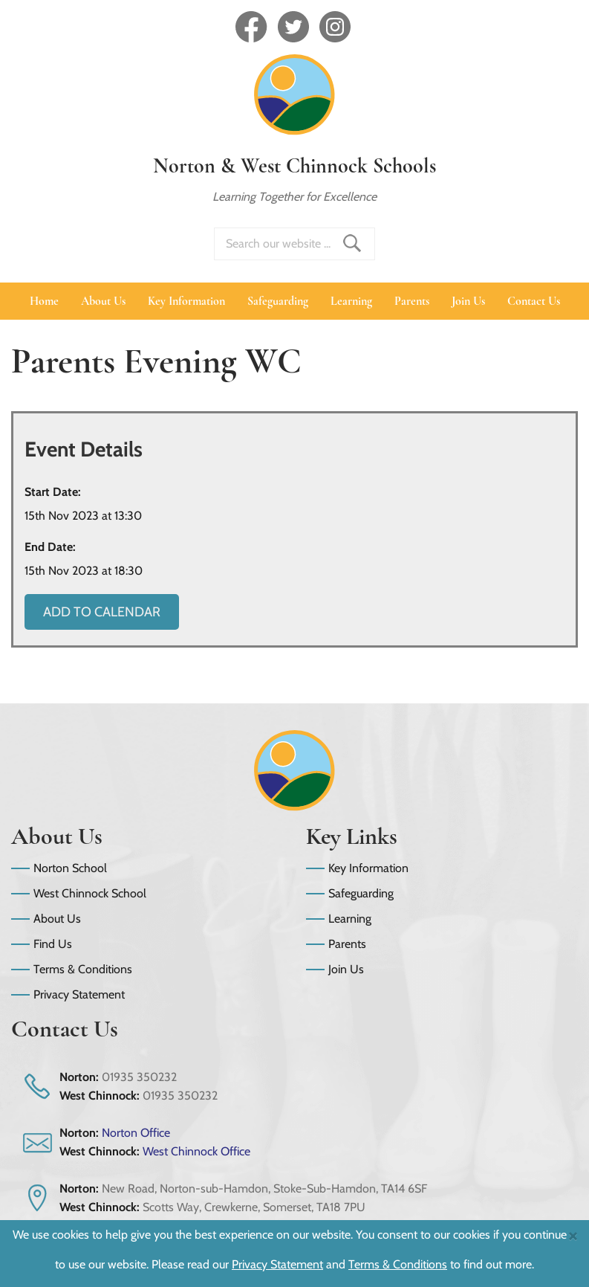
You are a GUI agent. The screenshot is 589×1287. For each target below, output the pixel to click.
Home (44, 301)
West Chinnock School (89, 893)
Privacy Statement (79, 994)
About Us (103, 301)
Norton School (70, 868)
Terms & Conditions (82, 969)
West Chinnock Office (196, 1151)
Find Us (52, 944)
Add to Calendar (101, 612)
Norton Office (136, 1133)
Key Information (186, 301)
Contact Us (533, 301)
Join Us (468, 301)
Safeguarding (277, 301)
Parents (411, 301)
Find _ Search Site (352, 243)
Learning (351, 301)
